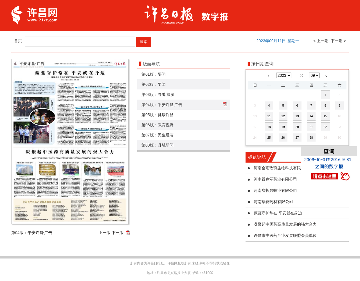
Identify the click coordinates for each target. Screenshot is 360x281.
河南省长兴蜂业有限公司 (275, 190)
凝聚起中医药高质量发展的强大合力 (285, 224)
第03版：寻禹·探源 (157, 94)
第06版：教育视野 (157, 125)
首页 (18, 41)
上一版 (105, 232)
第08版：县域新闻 (157, 145)
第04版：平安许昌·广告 (161, 104)
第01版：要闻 (153, 74)
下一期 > (338, 41)
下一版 (117, 232)
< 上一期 (320, 41)
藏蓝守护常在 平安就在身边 (278, 213)
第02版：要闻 (153, 84)
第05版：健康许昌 (157, 115)
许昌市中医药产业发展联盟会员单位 (285, 235)
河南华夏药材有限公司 (273, 201)
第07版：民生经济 (157, 135)
